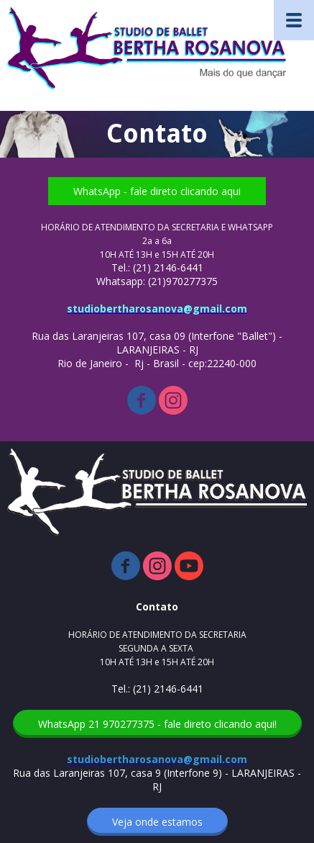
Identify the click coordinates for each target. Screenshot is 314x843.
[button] (157, 191)
